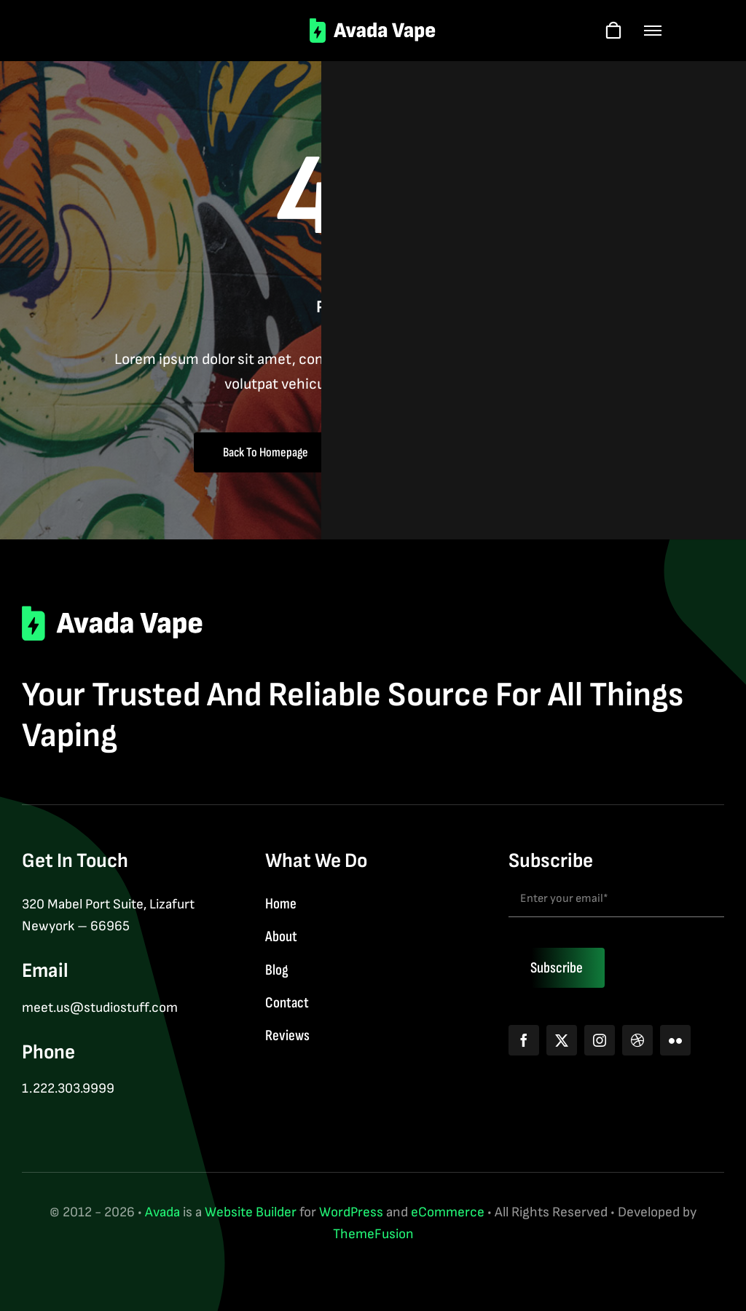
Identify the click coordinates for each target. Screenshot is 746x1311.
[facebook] (524, 1040)
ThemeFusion (373, 1234)
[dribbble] (637, 1040)
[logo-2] (373, 25)
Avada (162, 1212)
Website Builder (251, 1212)
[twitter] (561, 1040)
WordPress (351, 1212)
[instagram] (599, 1040)
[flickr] (675, 1040)
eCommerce (447, 1212)
